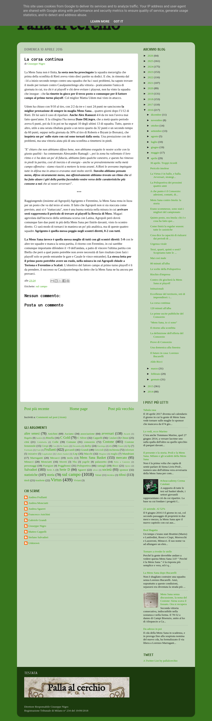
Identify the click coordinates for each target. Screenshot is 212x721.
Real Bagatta (150, 530)
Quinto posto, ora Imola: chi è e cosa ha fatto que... (168, 219)
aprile (154, 158)
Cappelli (97, 437)
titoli (27, 480)
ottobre (155, 125)
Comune (71, 441)
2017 (151, 104)
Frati (38, 450)
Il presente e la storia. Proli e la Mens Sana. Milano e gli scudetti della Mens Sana (164, 456)
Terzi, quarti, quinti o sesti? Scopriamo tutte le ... (165, 251)
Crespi (45, 445)
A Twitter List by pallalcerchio (160, 660)
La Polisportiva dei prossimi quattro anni (166, 184)
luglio (154, 141)
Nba (74, 461)
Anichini (53, 433)
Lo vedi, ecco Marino (155, 431)
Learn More (100, 21)
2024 (151, 66)
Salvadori (30, 470)
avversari (107, 433)
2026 (151, 55)
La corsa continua (160, 302)
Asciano (68, 433)
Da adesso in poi (152, 628)
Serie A (51, 469)
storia (50, 475)
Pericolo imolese (159, 168)
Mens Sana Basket (93, 458)
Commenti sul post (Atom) (51, 417)
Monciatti (46, 461)
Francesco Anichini (39, 514)
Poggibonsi (64, 465)
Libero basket (63, 454)
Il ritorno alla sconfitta (162, 327)
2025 (151, 61)
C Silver (82, 437)
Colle (55, 441)
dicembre (156, 114)
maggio (155, 152)
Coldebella (42, 442)
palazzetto (101, 461)
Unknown (33, 543)
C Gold (65, 438)
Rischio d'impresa (160, 274)
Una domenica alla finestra (165, 347)
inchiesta (114, 449)
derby (88, 445)
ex (110, 445)
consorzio (89, 441)
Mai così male (158, 258)
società (107, 470)
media (70, 457)
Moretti (63, 461)
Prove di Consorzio (161, 342)
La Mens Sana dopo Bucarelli (159, 572)
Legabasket (47, 454)
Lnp (75, 453)
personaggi (30, 465)
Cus (54, 446)
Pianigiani (48, 465)
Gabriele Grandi (37, 520)
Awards (127, 434)
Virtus (56, 479)
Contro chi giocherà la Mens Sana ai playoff (166, 281)
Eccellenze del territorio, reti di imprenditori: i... (167, 295)
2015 (151, 386)
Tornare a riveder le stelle (157, 551)
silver (95, 470)
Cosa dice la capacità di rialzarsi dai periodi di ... (168, 237)
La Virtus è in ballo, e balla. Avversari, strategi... (165, 175)
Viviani (77, 480)
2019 (151, 93)
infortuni (129, 449)
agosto (155, 136)
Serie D (64, 470)
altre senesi (32, 433)
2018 (151, 99)
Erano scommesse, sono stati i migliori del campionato (167, 210)
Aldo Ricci (156, 361)
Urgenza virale (158, 243)
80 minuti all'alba (160, 263)
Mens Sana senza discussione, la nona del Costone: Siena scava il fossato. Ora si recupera (173, 599)
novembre (157, 120)
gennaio (155, 379)
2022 (151, 77)
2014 (151, 391)
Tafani (98, 475)
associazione (88, 433)
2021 (151, 82)
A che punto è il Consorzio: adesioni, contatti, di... (165, 193)
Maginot (103, 454)
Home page (79, 409)
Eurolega (101, 446)
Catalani (112, 437)
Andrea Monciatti (38, 503)
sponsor (123, 469)
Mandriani (128, 453)
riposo (127, 466)
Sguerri (82, 469)
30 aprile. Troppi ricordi (163, 162)
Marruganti (36, 457)
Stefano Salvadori (38, 537)
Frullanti (50, 450)
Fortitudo (28, 450)
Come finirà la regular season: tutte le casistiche (167, 228)
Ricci (115, 465)
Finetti (121, 446)
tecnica (110, 475)
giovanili (70, 449)
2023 (151, 71)
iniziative (32, 453)
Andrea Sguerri (37, 508)
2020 (151, 88)
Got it (118, 21)
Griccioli (99, 449)
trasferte (40, 480)
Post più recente (36, 409)
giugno (155, 147)
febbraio (156, 373)
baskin (39, 438)
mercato (121, 458)
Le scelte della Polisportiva (165, 269)
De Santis (64, 446)
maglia (114, 453)
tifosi (122, 475)
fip (129, 445)
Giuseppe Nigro (37, 525)
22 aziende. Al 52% (154, 508)
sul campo (41, 286)
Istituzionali (157, 288)
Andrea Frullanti (37, 497)
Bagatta (28, 437)
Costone (108, 442)
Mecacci (55, 457)
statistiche (31, 475)
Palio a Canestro (122, 462)
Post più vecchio (121, 409)
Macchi (88, 453)
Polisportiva (84, 465)
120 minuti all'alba (160, 308)
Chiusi (125, 437)
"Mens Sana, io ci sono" (163, 322)
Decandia (76, 446)
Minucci (29, 461)
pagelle (86, 461)
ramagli (101, 465)
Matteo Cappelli (37, 531)
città (26, 441)
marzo (155, 368)
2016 (151, 109)
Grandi (85, 449)
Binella (50, 437)
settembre (157, 130)
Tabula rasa (149, 409)
